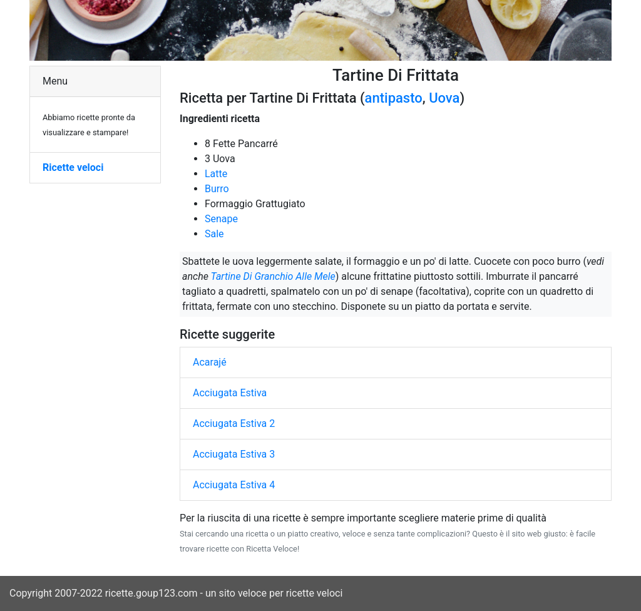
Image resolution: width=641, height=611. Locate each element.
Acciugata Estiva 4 (234, 485)
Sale (214, 234)
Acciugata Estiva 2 (234, 423)
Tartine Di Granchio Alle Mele (273, 276)
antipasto (394, 98)
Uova (444, 98)
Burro (217, 189)
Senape (221, 219)
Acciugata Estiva (230, 393)
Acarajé (210, 362)
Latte (216, 174)
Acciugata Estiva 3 (234, 454)
